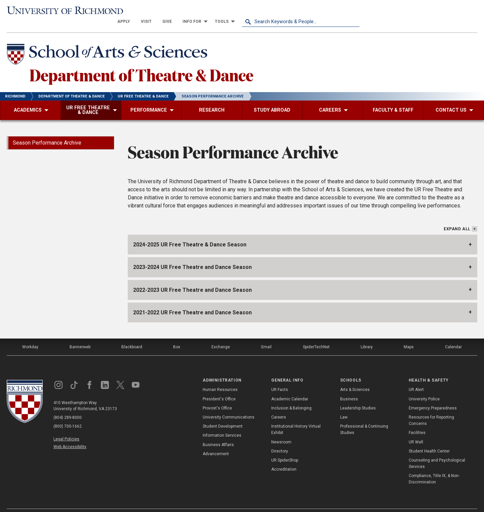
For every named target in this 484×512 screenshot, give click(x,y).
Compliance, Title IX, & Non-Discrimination (434, 468)
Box (176, 336)
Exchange (220, 336)
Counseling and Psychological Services (437, 452)
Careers (278, 406)
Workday (30, 336)
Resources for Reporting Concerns (431, 409)
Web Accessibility (69, 436)
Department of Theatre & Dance (141, 63)
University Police (424, 388)
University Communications (228, 406)
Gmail (266, 336)
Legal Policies (66, 428)
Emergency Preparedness (433, 397)
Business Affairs (218, 433)
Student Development (223, 415)
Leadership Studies (358, 397)
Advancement (216, 442)
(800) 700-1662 (67, 415)
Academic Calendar (289, 388)
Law (344, 406)
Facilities (417, 422)
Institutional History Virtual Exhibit (296, 418)
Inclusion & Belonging (291, 397)
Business (349, 388)
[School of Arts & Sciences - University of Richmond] (109, 44)
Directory (279, 440)
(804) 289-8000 (67, 406)
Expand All (457, 218)
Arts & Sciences (355, 379)
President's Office (219, 388)
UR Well (416, 431)
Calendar (453, 336)
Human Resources (220, 379)
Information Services (222, 424)
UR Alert (416, 379)
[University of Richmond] (65, 11)
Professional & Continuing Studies (364, 418)
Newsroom (281, 431)
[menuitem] (241, 10)
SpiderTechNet (316, 336)
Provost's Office (217, 397)
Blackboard (131, 336)
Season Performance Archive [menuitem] (47, 132)
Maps (409, 336)
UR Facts (279, 379)
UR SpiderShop (284, 449)
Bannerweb (80, 336)
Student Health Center (429, 440)
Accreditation (283, 458)
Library (367, 336)
